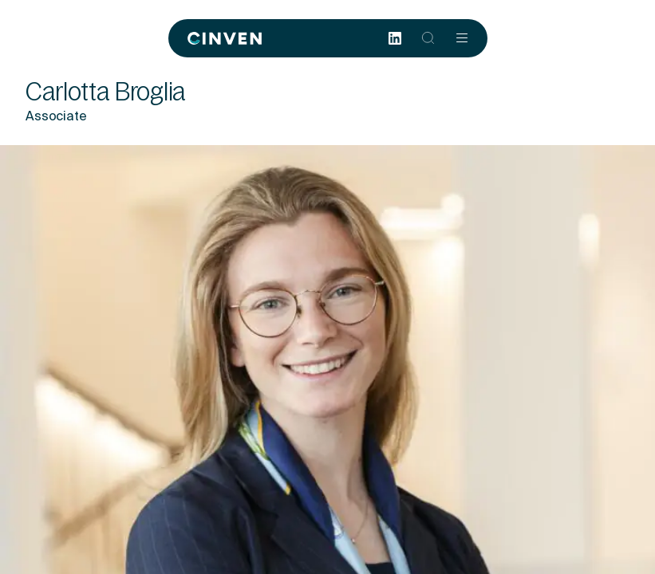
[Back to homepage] (224, 38)
